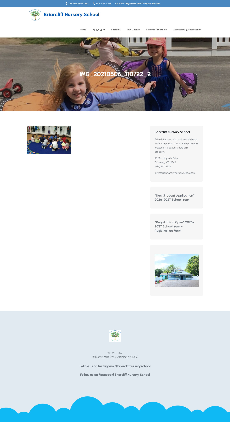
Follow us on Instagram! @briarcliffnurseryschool (115, 366)
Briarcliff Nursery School (71, 14)
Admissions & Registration (187, 29)
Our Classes (133, 29)
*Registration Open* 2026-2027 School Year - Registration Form (174, 226)
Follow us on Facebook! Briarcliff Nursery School (115, 375)
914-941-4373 (102, 3)
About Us (97, 29)
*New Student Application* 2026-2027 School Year (175, 198)
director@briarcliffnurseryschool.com (137, 3)
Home (83, 29)
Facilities (116, 29)
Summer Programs (156, 29)
